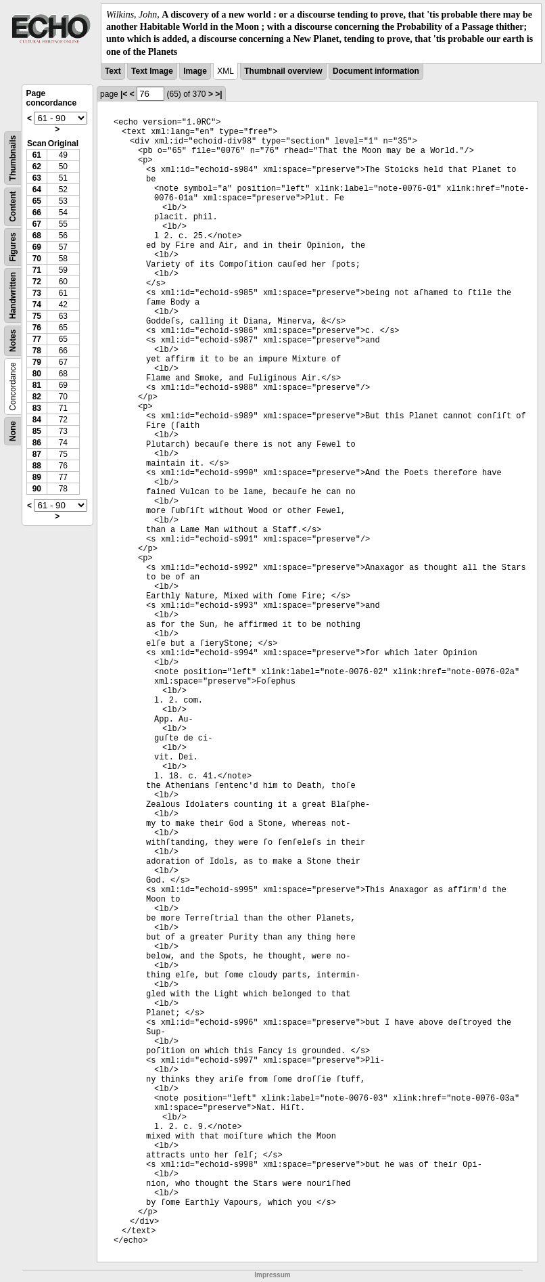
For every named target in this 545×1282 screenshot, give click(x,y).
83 (36, 408)
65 (36, 201)
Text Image (152, 71)
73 (36, 293)
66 (36, 212)
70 (36, 258)
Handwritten (13, 295)
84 (36, 419)
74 (36, 304)
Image (195, 71)
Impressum (272, 1275)
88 (36, 465)
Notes (13, 340)
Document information (376, 71)
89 (36, 477)
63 (36, 178)
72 (36, 281)
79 (36, 362)
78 (36, 350)
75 (36, 316)
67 (36, 224)
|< (123, 94)
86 (36, 442)
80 (36, 373)
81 (36, 385)
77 (36, 339)
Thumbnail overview (283, 71)
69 (36, 247)
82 (36, 396)
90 (36, 488)
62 (36, 166)
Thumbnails (13, 158)
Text (113, 71)
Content (13, 206)
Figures (13, 246)
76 (36, 327)
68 (36, 235)
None (13, 431)
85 (36, 431)
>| (218, 94)
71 (36, 270)
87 (36, 454)
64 (36, 189)
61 (36, 155)
